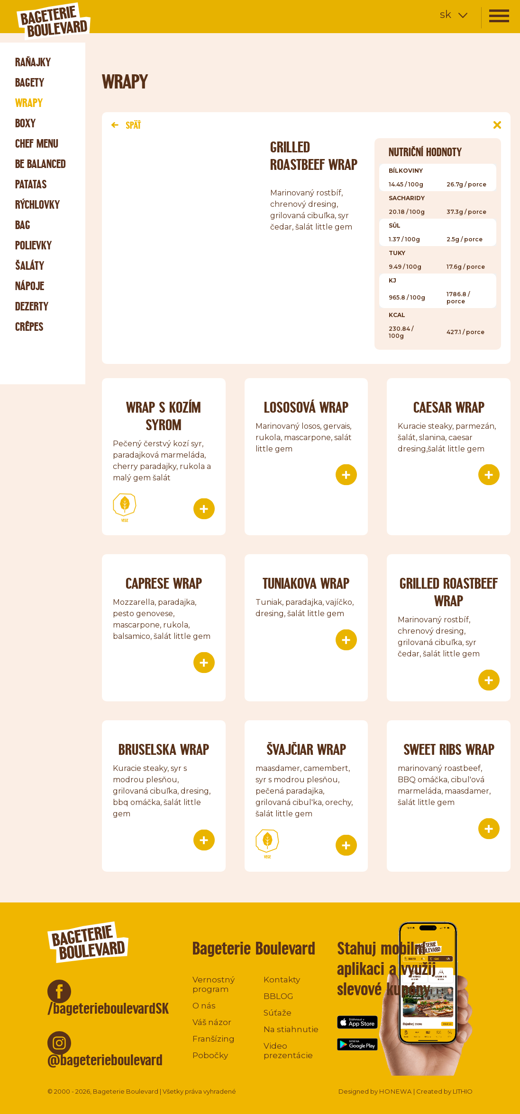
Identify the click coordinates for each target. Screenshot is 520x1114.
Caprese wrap (164, 583)
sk (445, 14)
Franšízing (213, 1038)
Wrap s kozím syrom (163, 415)
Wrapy (29, 103)
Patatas (31, 184)
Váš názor (211, 1022)
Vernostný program (213, 984)
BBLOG (278, 996)
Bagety (29, 82)
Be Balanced (40, 164)
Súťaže (278, 1012)
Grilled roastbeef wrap (449, 592)
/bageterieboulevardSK (108, 1008)
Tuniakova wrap (306, 583)
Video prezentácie (288, 1050)
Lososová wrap (306, 407)
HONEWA (395, 1091)
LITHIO (463, 1091)
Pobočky (210, 1055)
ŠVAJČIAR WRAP (306, 749)
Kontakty (282, 979)
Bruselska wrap (164, 749)
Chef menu (36, 143)
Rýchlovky (37, 205)
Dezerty (31, 306)
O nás (204, 1005)
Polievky (33, 245)
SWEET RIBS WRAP (448, 749)
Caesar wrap (448, 407)
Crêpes (29, 327)
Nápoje (29, 286)
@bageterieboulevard (105, 1060)
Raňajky (33, 62)
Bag (22, 225)
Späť (126, 125)
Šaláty (29, 266)
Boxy (25, 123)
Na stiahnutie (291, 1029)
